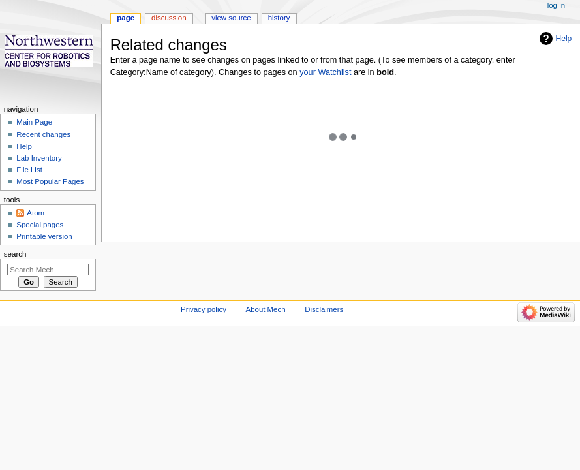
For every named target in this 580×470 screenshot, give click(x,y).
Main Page (34, 122)
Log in (556, 5)
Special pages (39, 224)
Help (564, 38)
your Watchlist (325, 72)
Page (125, 18)
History (279, 18)
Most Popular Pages (50, 181)
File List (29, 170)
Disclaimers (324, 309)
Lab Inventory (38, 158)
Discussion (168, 18)
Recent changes (43, 134)
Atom (35, 213)
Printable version (44, 236)
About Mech (266, 309)
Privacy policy (203, 309)
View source (231, 18)
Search (15, 254)
